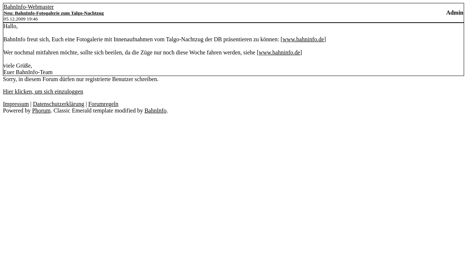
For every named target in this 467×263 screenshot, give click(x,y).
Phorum (41, 110)
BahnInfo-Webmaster (29, 7)
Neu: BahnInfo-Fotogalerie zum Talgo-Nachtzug (54, 13)
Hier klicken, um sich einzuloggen (43, 91)
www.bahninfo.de (303, 39)
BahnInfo (155, 110)
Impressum (16, 104)
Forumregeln (103, 104)
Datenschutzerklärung (58, 104)
